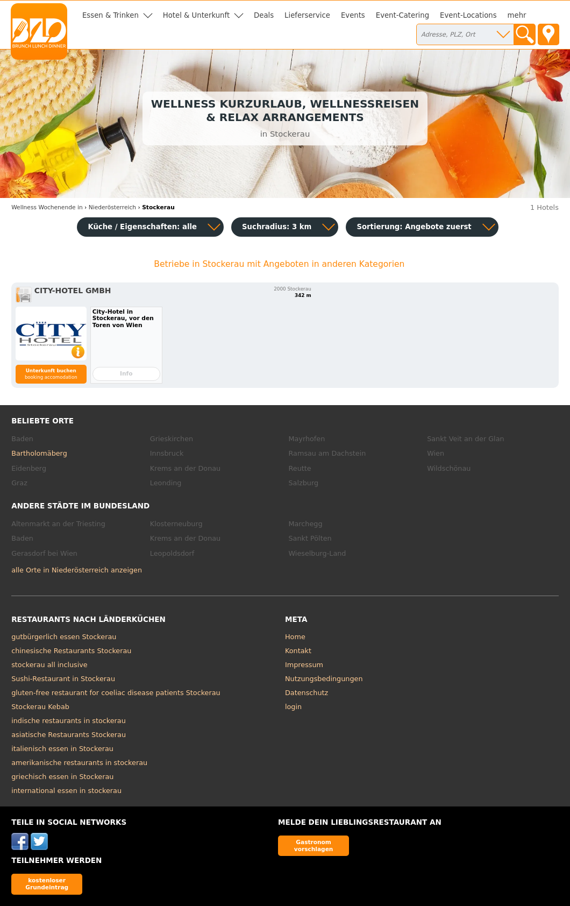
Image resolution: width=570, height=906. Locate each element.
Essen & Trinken (110, 15)
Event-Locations (468, 15)
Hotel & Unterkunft (196, 15)
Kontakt (298, 651)
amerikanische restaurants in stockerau (79, 763)
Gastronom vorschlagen (313, 845)
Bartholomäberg (39, 453)
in (46, 207)
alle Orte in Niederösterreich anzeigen (76, 570)
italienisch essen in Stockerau (62, 749)
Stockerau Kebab (40, 707)
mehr (517, 15)
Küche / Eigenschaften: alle (142, 227)
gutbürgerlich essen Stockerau (63, 637)
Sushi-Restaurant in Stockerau (63, 679)
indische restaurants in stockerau (68, 721)
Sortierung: (414, 227)
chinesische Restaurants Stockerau (71, 651)
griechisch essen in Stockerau (62, 777)
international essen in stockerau (66, 791)
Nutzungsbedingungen (324, 679)
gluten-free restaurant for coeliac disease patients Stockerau (115, 693)
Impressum (304, 665)
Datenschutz (306, 693)
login (293, 707)
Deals (264, 15)
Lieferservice (307, 15)
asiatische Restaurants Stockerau (68, 735)
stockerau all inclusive (49, 665)
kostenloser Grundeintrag (46, 883)
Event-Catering (402, 15)
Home (295, 637)
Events (353, 15)
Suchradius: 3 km (276, 227)
